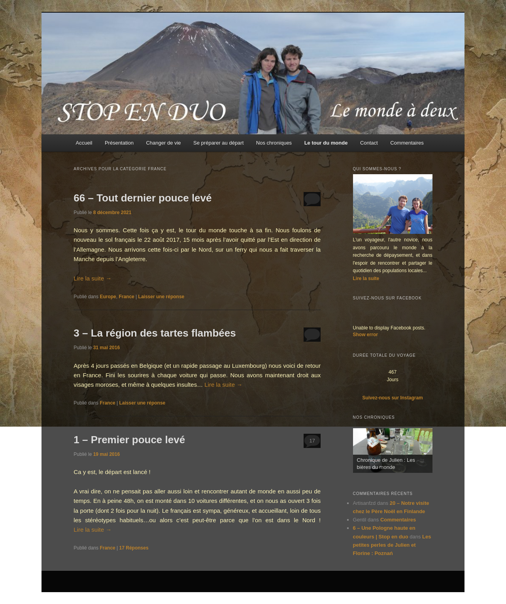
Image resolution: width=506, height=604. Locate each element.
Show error (365, 334)
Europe (108, 296)
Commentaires (407, 143)
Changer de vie (163, 143)
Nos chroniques (274, 143)
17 (312, 441)
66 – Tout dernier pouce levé (142, 198)
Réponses (134, 548)
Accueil (84, 143)
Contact (369, 143)
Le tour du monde (326, 143)
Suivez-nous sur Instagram (392, 398)
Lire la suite (92, 278)
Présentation (119, 143)
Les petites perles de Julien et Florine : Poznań (392, 545)
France (126, 296)
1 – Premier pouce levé (129, 440)
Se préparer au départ (218, 143)
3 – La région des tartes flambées (155, 333)
